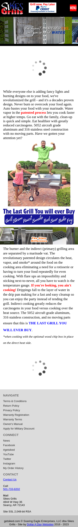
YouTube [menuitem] (8, 454)
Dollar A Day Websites (40, 524)
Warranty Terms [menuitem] (12, 419)
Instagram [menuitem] (9, 463)
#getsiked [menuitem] (9, 449)
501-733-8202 (11, 489)
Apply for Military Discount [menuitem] (18, 428)
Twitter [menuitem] (7, 458)
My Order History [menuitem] (13, 468)
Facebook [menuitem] (9, 445)
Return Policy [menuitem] (11, 405)
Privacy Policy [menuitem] (11, 410)
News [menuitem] (6, 440)
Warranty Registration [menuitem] (16, 414)
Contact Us (9, 479)
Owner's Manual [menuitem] (13, 424)
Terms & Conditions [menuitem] (15, 401)
